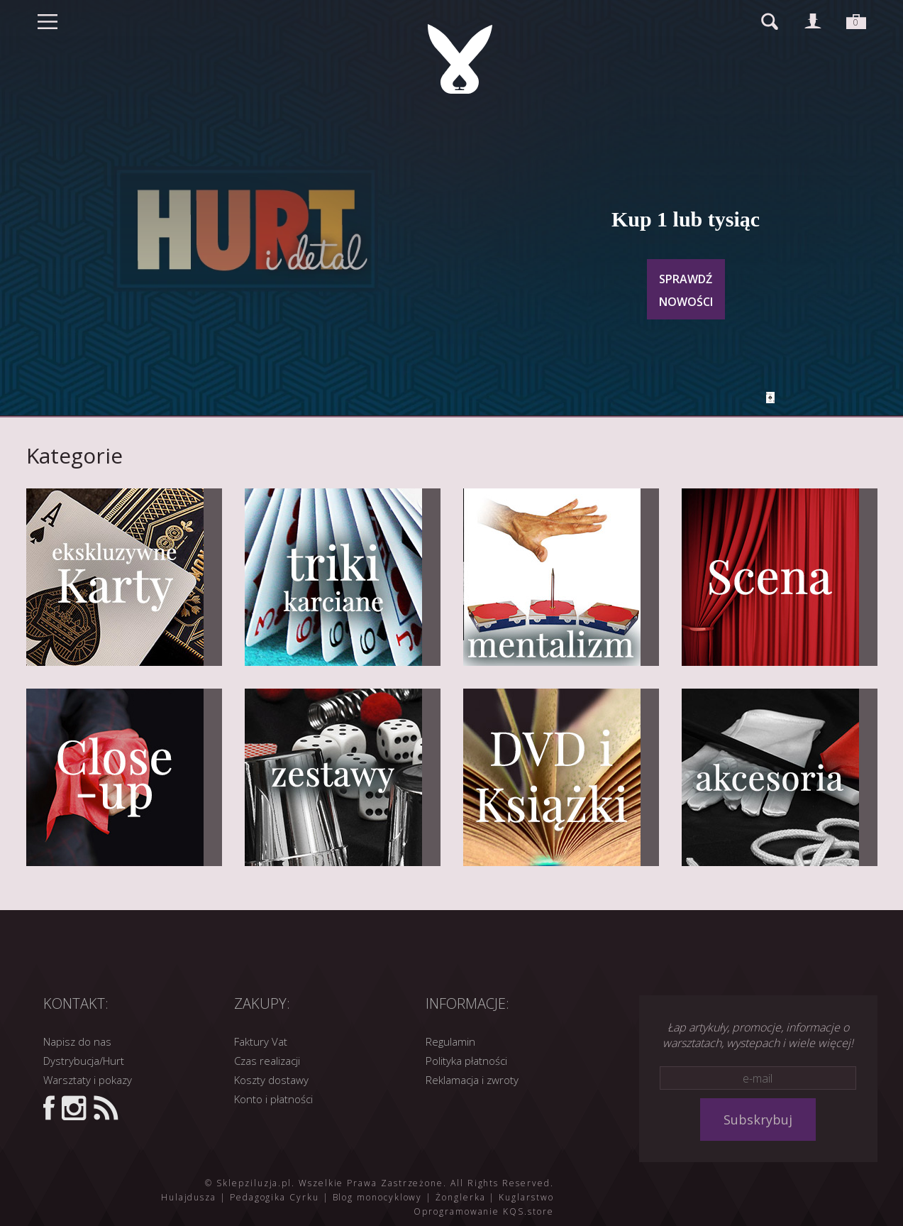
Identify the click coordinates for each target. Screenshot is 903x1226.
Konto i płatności (273, 1099)
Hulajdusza (188, 1197)
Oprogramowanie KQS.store (483, 1211)
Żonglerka (460, 1197)
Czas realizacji (267, 1060)
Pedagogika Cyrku (274, 1197)
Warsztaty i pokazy (87, 1080)
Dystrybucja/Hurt (83, 1060)
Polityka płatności (466, 1060)
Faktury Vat (260, 1041)
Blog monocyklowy (378, 1197)
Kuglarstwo (526, 1197)
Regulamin (450, 1041)
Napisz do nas (77, 1041)
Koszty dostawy (271, 1080)
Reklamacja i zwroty (472, 1080)
